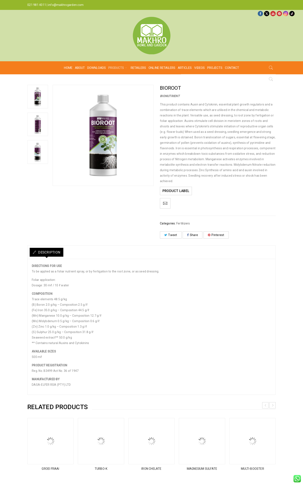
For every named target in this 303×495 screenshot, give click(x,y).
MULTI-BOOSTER (252, 468)
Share (192, 235)
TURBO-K (101, 468)
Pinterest (216, 235)
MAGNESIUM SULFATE (202, 468)
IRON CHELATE (151, 468)
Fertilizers (183, 223)
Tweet (170, 235)
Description (52, 252)
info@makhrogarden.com (66, 5)
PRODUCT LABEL (176, 191)
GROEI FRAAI (50, 468)
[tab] (50, 252)
